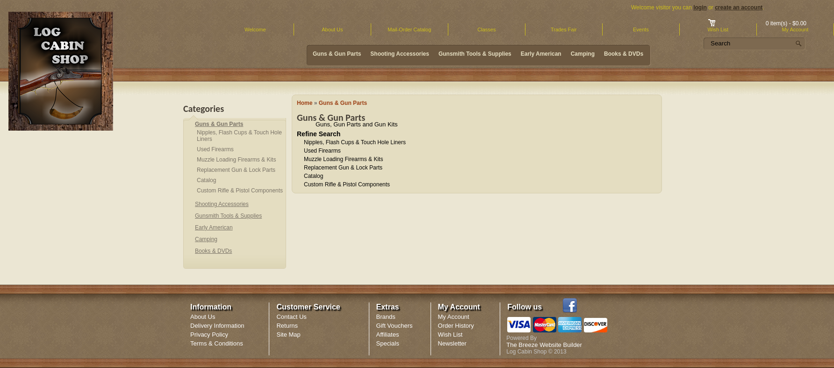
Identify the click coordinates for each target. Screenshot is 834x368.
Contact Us (291, 316)
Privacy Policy (209, 334)
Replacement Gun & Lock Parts (343, 167)
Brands (385, 316)
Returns (287, 325)
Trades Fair (564, 29)
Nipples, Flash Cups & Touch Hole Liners (355, 142)
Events (641, 29)
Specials (387, 343)
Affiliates (387, 334)
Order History (456, 325)
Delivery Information (217, 325)
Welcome (255, 29)
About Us (332, 29)
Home (304, 103)
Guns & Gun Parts (343, 103)
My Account (453, 316)
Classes (486, 29)
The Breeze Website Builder (544, 344)
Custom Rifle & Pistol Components (347, 184)
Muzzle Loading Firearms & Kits (343, 159)
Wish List (450, 334)
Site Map (288, 334)
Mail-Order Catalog (409, 29)
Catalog (313, 176)
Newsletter (452, 343)
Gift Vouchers (394, 325)
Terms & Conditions (216, 343)
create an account (738, 7)
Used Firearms (322, 150)
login (700, 7)
